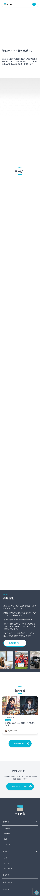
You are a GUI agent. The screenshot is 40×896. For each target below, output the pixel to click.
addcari (6, 863)
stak (5, 858)
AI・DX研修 (8, 869)
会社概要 (7, 834)
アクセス (7, 844)
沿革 (5, 839)
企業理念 (7, 828)
